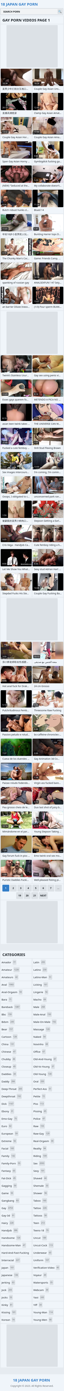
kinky (7, 1304)
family (9, 1155)
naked (39, 1036)
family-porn (11, 1163)
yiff (37, 1304)
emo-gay (10, 1118)
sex (39, 1163)
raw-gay (41, 1133)
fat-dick (9, 1178)
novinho (41, 1044)
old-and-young (45, 1059)
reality (40, 1148)
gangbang (10, 1200)
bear (7, 1029)
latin (39, 962)
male (39, 1006)
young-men (42, 1319)
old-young (43, 1074)
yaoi (39, 1297)
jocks (7, 1297)
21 (34, 895)
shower (40, 1193)
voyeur (40, 1275)
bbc (7, 1014)
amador (9, 962)
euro (7, 1126)
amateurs (10, 977)
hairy (8, 1222)
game (8, 1193)
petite (39, 1096)
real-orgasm (43, 1141)
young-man (43, 1312)
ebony (8, 1111)
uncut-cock (43, 1245)
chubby (9, 1059)
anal (8, 984)
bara (7, 999)
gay (8, 1208)
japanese (10, 1275)
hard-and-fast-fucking (15, 1253)
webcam (41, 1289)
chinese (9, 1051)
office (39, 1051)
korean (8, 1319)
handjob (10, 1230)
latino (40, 969)
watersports (43, 1282)
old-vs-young (44, 1066)
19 (19, 895)
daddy (9, 1081)
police (39, 1118)
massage (42, 1029)
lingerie (40, 992)
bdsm (8, 1021)
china (8, 1044)
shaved (40, 1178)
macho (40, 999)
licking (40, 984)
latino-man (42, 977)
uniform (41, 1260)
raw (39, 1126)
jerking (8, 1282)
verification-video (46, 1267)
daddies (9, 1074)
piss (39, 1103)
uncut (40, 1237)
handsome (11, 1237)
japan (8, 1267)
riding (40, 1155)
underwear (42, 1252)
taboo (40, 1200)
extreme (9, 1141)
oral (39, 1081)
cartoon (10, 1036)
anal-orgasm (12, 992)
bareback (11, 1006)
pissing (40, 1111)
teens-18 (41, 1230)
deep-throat (12, 1088)
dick (8, 1103)
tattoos (40, 1215)
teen (39, 1222)
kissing (9, 1312)
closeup (9, 1066)
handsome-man (14, 1245)
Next (43, 895)
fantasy (9, 1170)
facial (8, 1148)
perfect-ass (42, 1088)
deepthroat (12, 1096)
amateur (11, 969)
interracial (11, 1260)
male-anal (42, 1014)
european (10, 1133)
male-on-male (45, 1021)
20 (27, 895)
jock (7, 1289)
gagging (9, 1185)
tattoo (40, 1208)
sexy (39, 1170)
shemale (41, 1185)
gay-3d (8, 1215)
